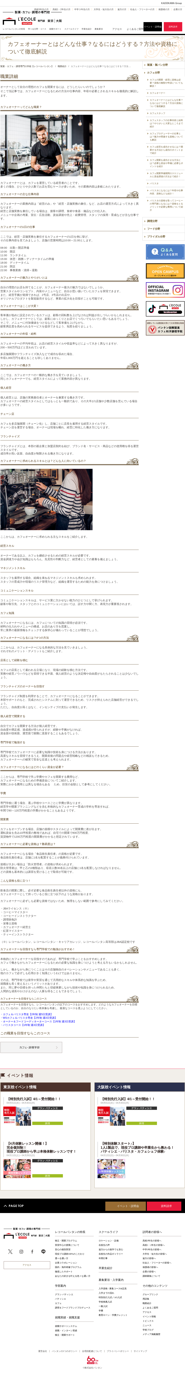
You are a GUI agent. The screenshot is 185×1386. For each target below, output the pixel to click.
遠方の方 (121, 9)
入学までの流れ (106, 1293)
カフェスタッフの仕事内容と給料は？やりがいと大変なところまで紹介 (166, 123)
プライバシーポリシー (118, 1351)
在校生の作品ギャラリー (111, 1254)
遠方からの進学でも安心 (111, 1249)
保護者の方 (164, 9)
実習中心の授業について (67, 1245)
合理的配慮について (92, 1351)
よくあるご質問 (135, 29)
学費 (101, 1310)
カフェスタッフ (157, 113)
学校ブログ (148, 1330)
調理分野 (152, 221)
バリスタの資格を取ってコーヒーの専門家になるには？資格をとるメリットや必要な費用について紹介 (166, 205)
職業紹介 (147, 1303)
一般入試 (103, 1306)
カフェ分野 (153, 72)
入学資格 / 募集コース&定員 (113, 1288)
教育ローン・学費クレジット (113, 1315)
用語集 (146, 1299)
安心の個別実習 (62, 1249)
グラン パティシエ (64, 1294)
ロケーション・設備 (109, 1240)
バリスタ (154, 183)
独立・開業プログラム (66, 1240)
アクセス (117, 29)
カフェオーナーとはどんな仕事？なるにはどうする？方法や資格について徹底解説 (166, 103)
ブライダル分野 (156, 236)
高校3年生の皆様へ (152, 1240)
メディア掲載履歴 (151, 1334)
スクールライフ (108, 1232)
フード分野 (153, 228)
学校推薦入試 (105, 1302)
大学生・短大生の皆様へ (155, 1254)
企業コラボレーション (66, 1262)
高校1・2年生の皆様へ (154, 1245)
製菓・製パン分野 (157, 64)
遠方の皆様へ (149, 1258)
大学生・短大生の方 (104, 9)
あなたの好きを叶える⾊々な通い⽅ (72, 1276)
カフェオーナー (157, 93)
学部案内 (60, 1285)
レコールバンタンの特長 (70, 1232)
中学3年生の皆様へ (152, 1249)
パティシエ (60, 1299)
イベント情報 (149, 1316)
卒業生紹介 (106, 1268)
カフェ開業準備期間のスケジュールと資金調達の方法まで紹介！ (166, 175)
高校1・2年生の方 (61, 9)
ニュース (147, 1325)
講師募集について (151, 1276)
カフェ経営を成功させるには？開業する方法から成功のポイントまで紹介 (166, 150)
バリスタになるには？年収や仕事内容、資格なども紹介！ (166, 192)
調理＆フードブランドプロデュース (72, 1307)
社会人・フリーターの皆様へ (157, 1262)
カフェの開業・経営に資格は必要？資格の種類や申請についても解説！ (166, 82)
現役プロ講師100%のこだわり (69, 1254)
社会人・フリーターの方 (142, 9)
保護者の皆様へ (150, 1267)
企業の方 (177, 9)
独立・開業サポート (65, 1335)
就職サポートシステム (66, 1326)
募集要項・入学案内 (111, 1280)
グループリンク (150, 1294)
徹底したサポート (64, 1271)
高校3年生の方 (41, 9)
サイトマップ (140, 1351)
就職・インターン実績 (66, 1330)
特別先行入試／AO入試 (110, 1297)
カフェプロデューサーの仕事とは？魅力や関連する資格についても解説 (166, 136)
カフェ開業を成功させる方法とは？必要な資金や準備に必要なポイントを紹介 (166, 163)
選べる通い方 (61, 1258)
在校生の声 (104, 1245)
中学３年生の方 (82, 9)
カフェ (58, 1303)
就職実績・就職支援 (67, 1317)
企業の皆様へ (149, 1271)
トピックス (148, 1321)
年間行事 (103, 1258)
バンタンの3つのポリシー (64, 1351)
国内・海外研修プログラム (68, 1267)
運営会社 (42, 1351)
